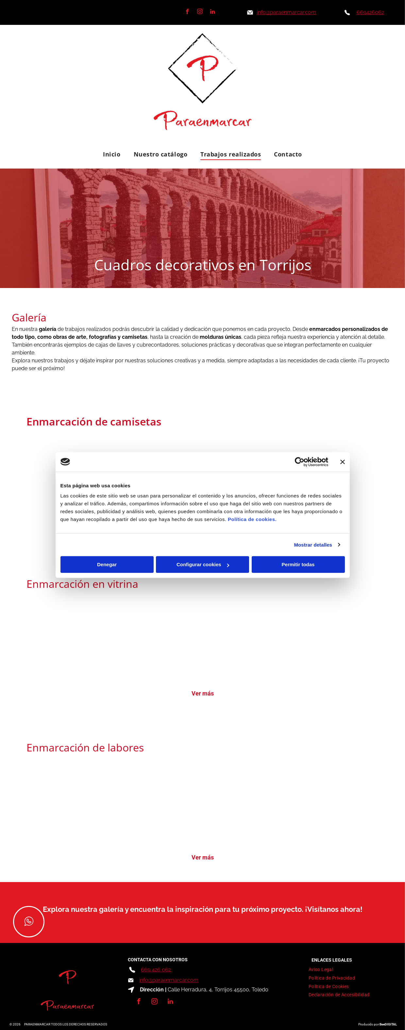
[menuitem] (111, 154)
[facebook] (187, 12)
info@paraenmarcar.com (168, 980)
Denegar (107, 564)
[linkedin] (212, 12)
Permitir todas (298, 564)
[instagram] (200, 12)
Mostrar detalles (313, 545)
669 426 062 (156, 970)
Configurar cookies (203, 564)
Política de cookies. (252, 519)
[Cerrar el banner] (342, 462)
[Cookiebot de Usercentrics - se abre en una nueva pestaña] (299, 462)
